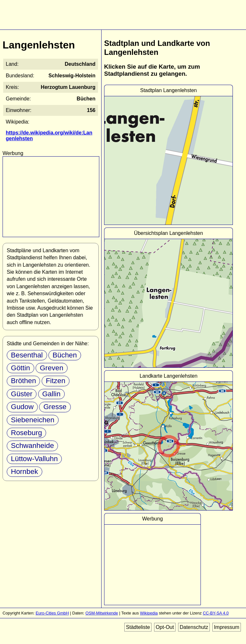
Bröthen (23, 381)
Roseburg (26, 433)
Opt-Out (165, 627)
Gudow (22, 407)
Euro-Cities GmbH (52, 613)
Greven (51, 368)
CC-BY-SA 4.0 (216, 613)
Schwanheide (32, 446)
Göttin (20, 368)
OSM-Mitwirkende (102, 613)
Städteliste (138, 627)
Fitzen (55, 381)
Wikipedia (149, 613)
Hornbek (24, 472)
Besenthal (27, 355)
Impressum (226, 627)
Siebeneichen (32, 420)
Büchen (65, 355)
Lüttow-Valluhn (34, 459)
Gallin (51, 394)
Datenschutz (194, 627)
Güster (21, 394)
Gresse (54, 407)
